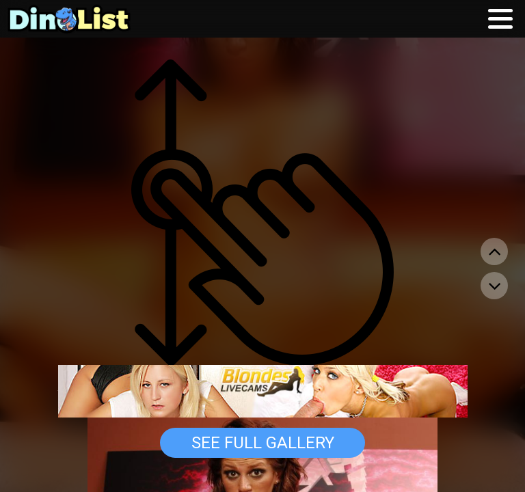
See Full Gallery (262, 442)
